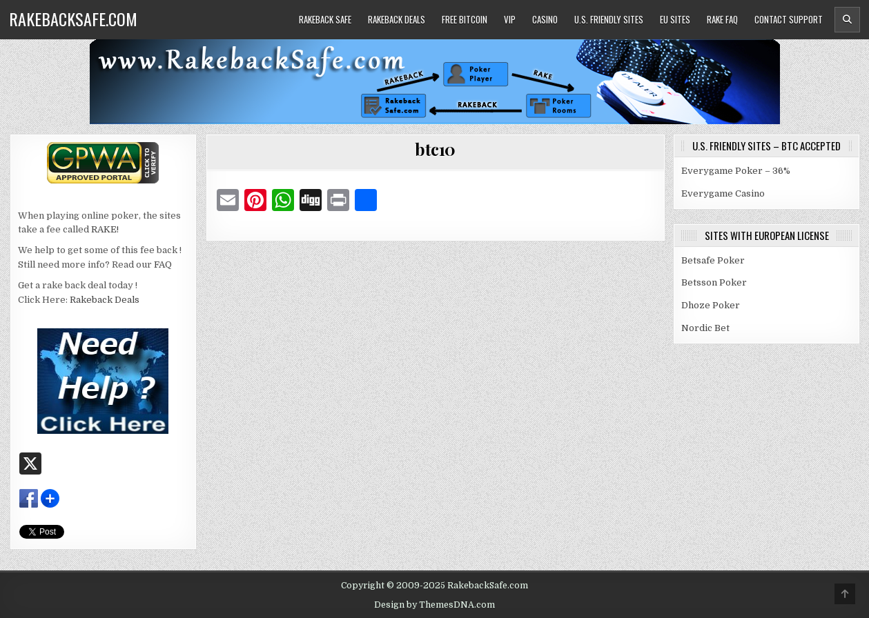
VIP (510, 19)
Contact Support (788, 19)
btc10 (435, 149)
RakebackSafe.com (73, 18)
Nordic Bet (705, 328)
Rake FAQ (722, 19)
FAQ (163, 264)
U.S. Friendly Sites (608, 19)
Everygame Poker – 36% (735, 171)
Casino (545, 19)
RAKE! (105, 229)
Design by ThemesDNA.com (434, 605)
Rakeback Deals (396, 19)
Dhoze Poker (710, 305)
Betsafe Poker (713, 260)
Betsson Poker (714, 282)
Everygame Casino (723, 193)
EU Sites (675, 19)
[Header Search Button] (847, 19)
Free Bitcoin (464, 19)
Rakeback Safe (325, 19)
